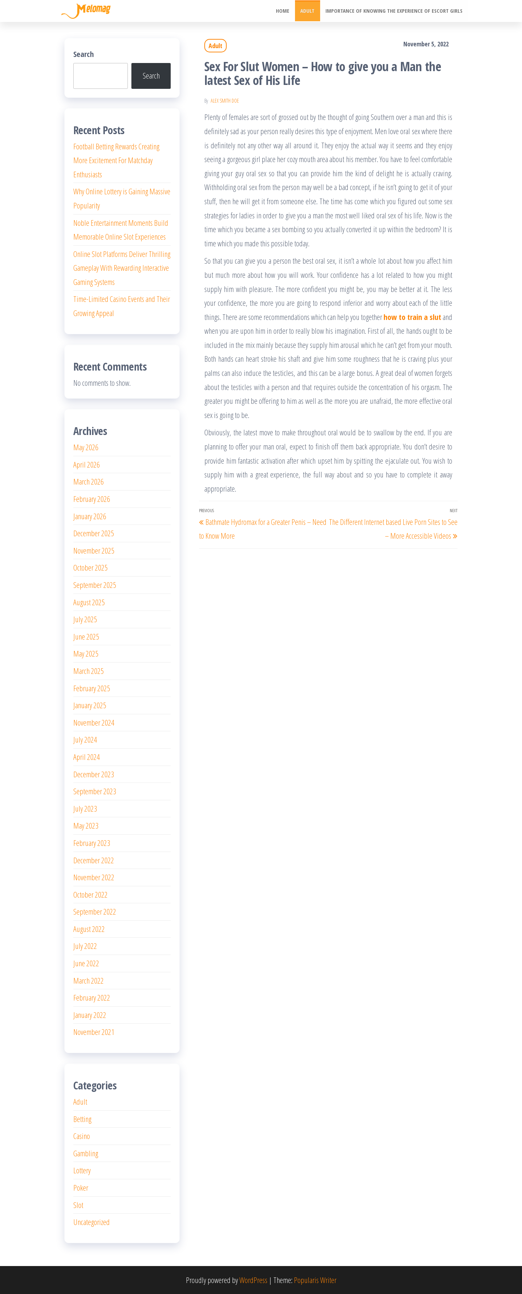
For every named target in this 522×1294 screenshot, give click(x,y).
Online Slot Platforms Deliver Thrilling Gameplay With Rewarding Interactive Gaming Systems (121, 267)
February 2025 (91, 688)
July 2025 (85, 619)
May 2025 (85, 653)
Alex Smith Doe (225, 100)
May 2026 (85, 447)
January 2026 (89, 516)
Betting (82, 1118)
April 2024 (86, 756)
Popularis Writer (315, 1280)
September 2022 (94, 911)
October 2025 (90, 567)
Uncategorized (91, 1221)
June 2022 (86, 963)
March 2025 (88, 670)
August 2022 (89, 928)
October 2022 (90, 894)
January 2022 (89, 1014)
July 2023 (85, 808)
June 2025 (86, 636)
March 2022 (88, 980)
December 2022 (93, 860)
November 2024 (93, 722)
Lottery (82, 1170)
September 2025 (94, 584)
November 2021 (93, 1031)
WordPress (253, 1280)
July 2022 (85, 945)
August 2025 (89, 602)
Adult (308, 11)
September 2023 (94, 791)
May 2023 (85, 825)
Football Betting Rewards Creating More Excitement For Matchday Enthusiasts (116, 160)
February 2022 (91, 997)
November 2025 (93, 550)
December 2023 (93, 774)
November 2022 (93, 877)
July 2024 (85, 739)
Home (283, 11)
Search (83, 53)
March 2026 (88, 481)
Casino (81, 1135)
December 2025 (93, 533)
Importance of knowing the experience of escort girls (394, 11)
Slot (78, 1204)
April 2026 (86, 464)
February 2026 (91, 498)
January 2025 (89, 705)
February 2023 (91, 842)
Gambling (85, 1153)
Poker (80, 1187)
